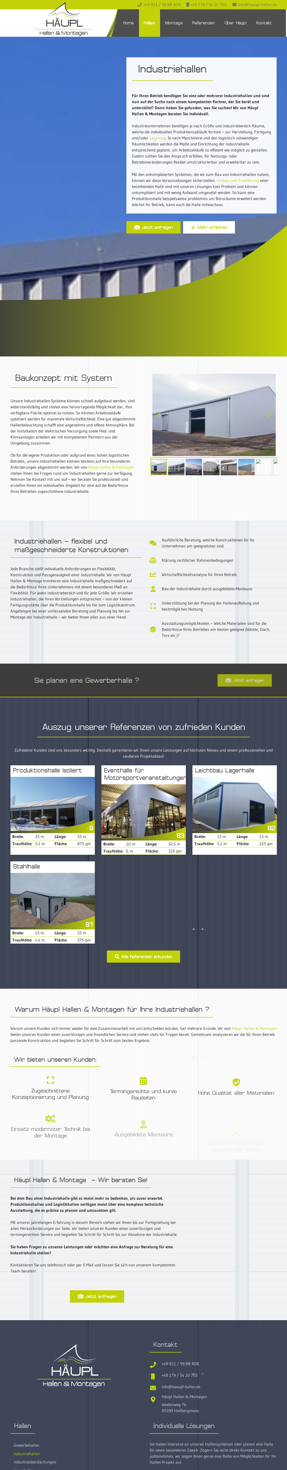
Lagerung (157, 137)
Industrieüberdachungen (35, 1462)
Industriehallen (27, 1453)
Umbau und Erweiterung (238, 180)
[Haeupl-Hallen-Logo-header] (63, 19)
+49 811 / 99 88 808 (180, 1363)
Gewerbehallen (26, 1445)
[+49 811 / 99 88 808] (156, 1364)
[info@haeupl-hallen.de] (156, 1387)
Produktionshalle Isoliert (47, 770)
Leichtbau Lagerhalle (224, 770)
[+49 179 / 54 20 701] (156, 1375)
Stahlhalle (26, 866)
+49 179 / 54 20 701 (180, 1375)
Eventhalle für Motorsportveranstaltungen (145, 774)
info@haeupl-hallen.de (181, 1386)
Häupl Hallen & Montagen (110, 467)
